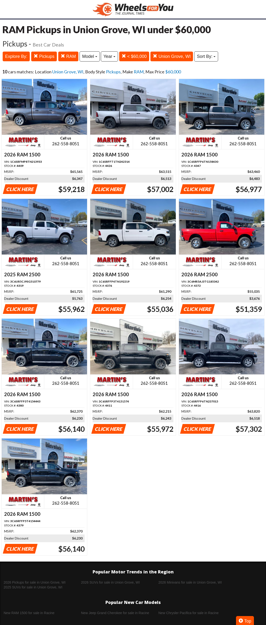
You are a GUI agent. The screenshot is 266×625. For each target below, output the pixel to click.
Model (89, 56)
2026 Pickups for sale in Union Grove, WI (35, 582)
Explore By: (16, 56)
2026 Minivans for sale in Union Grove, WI (190, 582)
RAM (68, 56)
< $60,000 (134, 56)
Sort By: (206, 56)
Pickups (44, 56)
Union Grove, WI (172, 56)
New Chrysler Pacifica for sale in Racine (188, 613)
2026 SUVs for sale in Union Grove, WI (110, 582)
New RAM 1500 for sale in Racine (29, 613)
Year (109, 56)
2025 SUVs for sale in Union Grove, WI (33, 587)
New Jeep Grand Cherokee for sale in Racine (115, 613)
